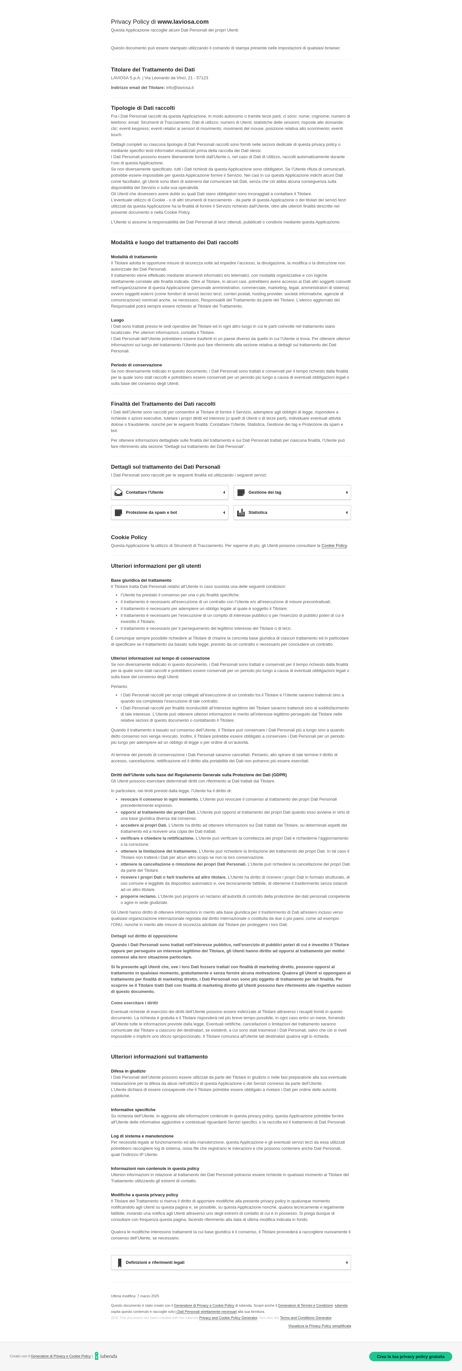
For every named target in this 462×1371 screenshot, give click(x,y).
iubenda (341, 1305)
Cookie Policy (334, 545)
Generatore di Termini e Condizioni (305, 1305)
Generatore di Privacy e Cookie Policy (204, 1305)
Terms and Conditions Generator (305, 1318)
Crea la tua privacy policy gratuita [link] (410, 1356)
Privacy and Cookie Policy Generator (228, 1318)
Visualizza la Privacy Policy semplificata (319, 1326)
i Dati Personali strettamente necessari (206, 1312)
